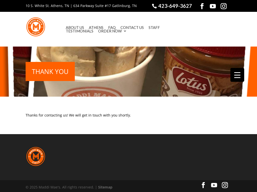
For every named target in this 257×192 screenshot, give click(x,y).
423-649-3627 (174, 6)
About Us (67, 27)
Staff (147, 27)
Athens (89, 27)
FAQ (104, 27)
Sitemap (105, 184)
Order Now (102, 31)
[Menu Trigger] (237, 75)
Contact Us (125, 27)
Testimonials (72, 31)
